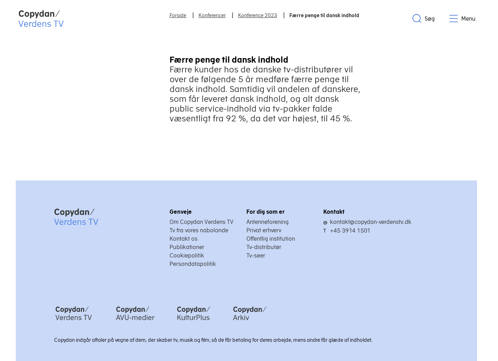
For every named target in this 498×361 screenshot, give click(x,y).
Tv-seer (255, 255)
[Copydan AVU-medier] (135, 320)
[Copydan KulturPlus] (193, 320)
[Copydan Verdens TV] (73, 320)
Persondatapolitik (192, 264)
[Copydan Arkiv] (249, 320)
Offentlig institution (270, 238)
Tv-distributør (263, 247)
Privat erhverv (263, 230)
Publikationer (186, 247)
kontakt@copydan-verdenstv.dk (370, 222)
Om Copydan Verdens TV (201, 222)
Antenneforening (267, 222)
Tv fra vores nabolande (198, 230)
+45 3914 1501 (350, 230)
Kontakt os (183, 238)
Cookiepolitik (186, 255)
